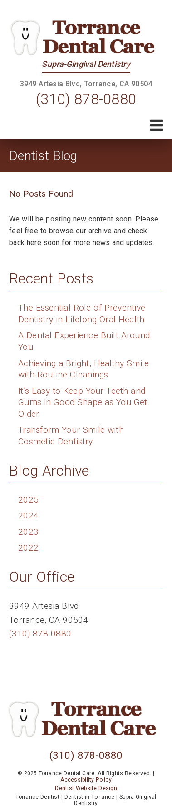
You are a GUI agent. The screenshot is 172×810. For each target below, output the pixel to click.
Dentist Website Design (86, 788)
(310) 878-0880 (86, 99)
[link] (86, 37)
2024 (28, 515)
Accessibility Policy (86, 780)
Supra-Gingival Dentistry (86, 64)
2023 (28, 532)
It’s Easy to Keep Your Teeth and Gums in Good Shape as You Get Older (82, 402)
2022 (28, 547)
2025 (28, 499)
